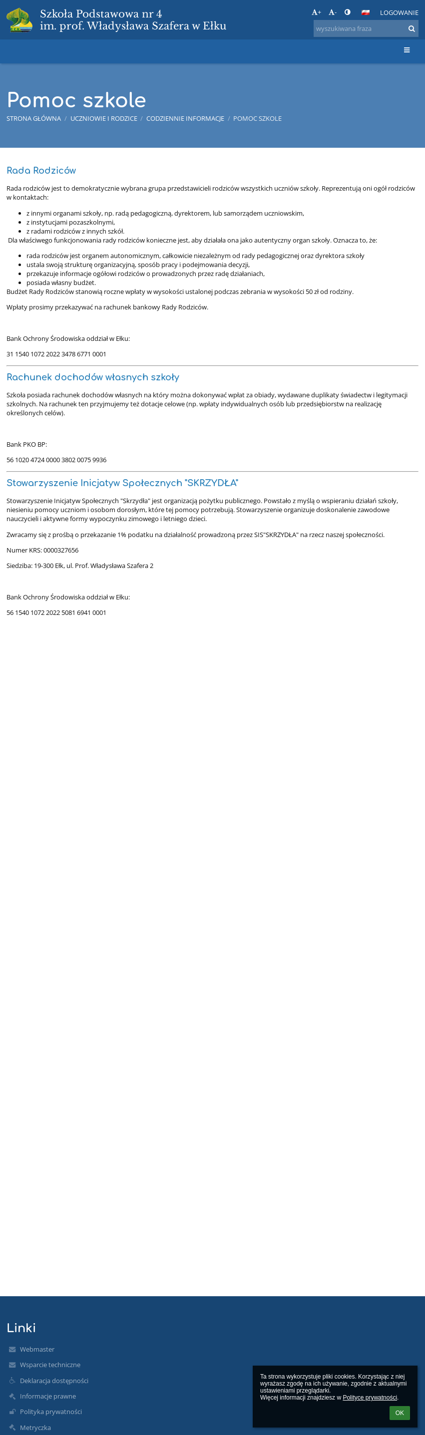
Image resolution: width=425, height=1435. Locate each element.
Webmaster (37, 1349)
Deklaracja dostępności (54, 1380)
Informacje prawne (48, 1396)
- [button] (333, 11)
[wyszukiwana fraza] (366, 28)
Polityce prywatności (370, 1397)
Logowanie (399, 12)
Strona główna (33, 118)
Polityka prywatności (51, 1411)
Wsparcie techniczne (50, 1364)
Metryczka (35, 1427)
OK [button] (400, 1413)
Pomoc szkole (257, 118)
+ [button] (316, 11)
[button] (365, 12)
